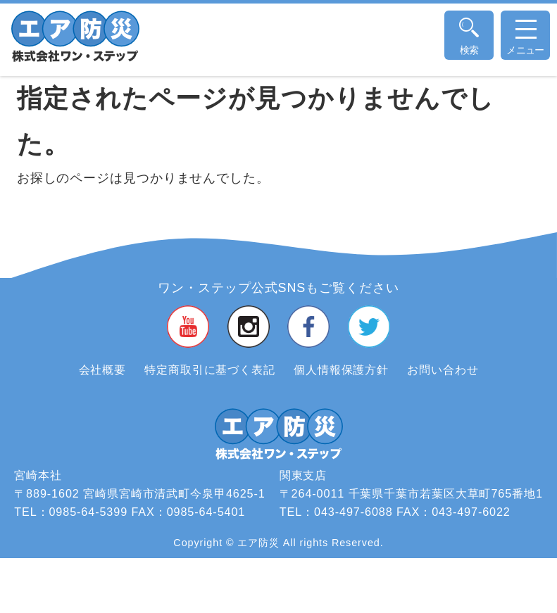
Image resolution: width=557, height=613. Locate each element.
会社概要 (103, 369)
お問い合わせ (442, 369)
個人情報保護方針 (341, 369)
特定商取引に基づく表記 (209, 369)
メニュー (525, 42)
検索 (469, 50)
